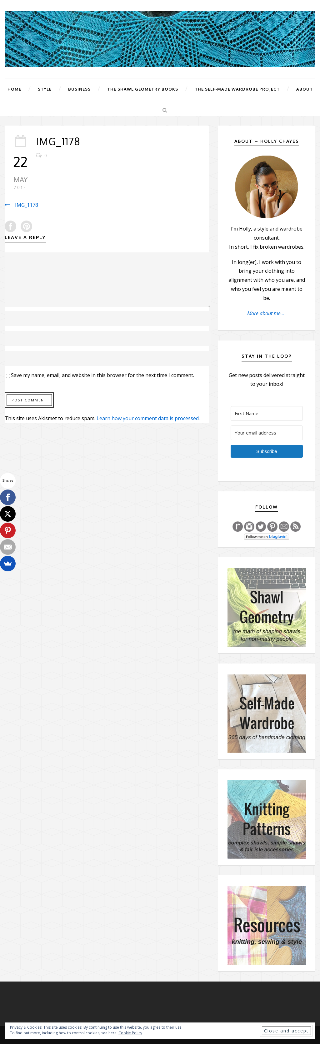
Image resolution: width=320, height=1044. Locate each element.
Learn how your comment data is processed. (148, 418)
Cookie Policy (130, 1033)
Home (14, 89)
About (304, 89)
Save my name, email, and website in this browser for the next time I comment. (102, 375)
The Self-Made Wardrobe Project (237, 89)
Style (45, 89)
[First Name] (267, 413)
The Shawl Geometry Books (142, 89)
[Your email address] (267, 432)
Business (79, 89)
